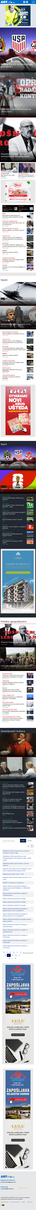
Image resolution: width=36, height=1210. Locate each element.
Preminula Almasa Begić (23, 210)
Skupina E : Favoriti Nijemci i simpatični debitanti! (14, 527)
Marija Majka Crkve (8, 813)
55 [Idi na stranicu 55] (12, 955)
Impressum (30, 1202)
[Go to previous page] (7, 952)
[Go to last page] (15, 958)
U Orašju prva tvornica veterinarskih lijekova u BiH (13, 704)
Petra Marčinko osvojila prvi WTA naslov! (12, 541)
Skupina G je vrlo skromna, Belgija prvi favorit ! (17, 65)
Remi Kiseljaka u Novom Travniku (12, 519)
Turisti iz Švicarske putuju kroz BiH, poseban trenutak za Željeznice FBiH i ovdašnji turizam (13, 785)
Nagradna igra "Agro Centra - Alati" (13, 874)
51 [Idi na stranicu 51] (17, 952)
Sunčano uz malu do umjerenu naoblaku (11, 377)
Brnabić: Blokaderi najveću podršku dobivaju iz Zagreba (13, 683)
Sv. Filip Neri (5, 752)
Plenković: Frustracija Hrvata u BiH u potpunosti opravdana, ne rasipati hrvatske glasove (26, 175)
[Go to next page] (12, 958)
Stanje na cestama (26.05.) (10, 252)
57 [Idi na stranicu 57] (19, 955)
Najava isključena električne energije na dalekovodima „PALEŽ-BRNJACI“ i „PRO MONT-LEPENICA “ (17, 888)
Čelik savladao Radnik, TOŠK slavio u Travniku (13, 498)
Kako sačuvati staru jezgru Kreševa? (8, 175)
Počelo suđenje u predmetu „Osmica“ (13, 230)
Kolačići (23, 1202)
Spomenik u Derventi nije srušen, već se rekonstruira (13, 223)
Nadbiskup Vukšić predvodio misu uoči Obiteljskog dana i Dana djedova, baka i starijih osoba (17, 858)
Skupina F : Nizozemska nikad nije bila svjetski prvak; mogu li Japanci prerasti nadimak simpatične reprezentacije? (18, 488)
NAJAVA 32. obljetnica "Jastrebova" (13, 882)
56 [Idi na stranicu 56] (16, 955)
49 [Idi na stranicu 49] (10, 952)
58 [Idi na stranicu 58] (9, 958)
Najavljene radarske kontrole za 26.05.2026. (16, 110)
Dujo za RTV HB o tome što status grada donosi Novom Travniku (12, 719)
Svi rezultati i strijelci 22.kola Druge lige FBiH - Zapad (13, 505)
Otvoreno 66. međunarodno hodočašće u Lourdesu (14, 711)
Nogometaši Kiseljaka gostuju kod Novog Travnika (12, 534)
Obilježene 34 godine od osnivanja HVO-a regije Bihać (16, 666)
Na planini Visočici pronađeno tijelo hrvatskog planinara (13, 260)
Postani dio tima (23, 1187)
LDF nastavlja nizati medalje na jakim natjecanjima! (13, 792)
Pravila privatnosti (15, 1202)
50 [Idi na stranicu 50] (14, 952)
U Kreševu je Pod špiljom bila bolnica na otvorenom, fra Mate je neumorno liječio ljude (13, 807)
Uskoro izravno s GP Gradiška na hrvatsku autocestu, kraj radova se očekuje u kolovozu (12, 238)
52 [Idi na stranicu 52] (21, 952)
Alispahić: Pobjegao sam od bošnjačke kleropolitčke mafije (15, 155)
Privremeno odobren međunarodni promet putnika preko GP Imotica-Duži (14, 245)
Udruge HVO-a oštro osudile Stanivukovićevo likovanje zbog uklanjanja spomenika (11, 690)
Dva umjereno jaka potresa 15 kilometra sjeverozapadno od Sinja (12, 216)
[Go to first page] (4, 952)
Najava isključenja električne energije (14, 898)
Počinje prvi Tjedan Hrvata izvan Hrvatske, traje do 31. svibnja (12, 800)
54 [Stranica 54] (9, 955)
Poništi (30, 840)
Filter (23, 840)
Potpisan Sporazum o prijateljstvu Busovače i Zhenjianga (12, 697)
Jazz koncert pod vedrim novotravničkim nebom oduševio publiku (12, 821)
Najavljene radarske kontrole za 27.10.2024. (8, 210)
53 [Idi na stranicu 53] (5, 955)
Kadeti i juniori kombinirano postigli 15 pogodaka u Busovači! (13, 513)
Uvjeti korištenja (5, 1202)
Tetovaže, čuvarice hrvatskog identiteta (14, 828)
